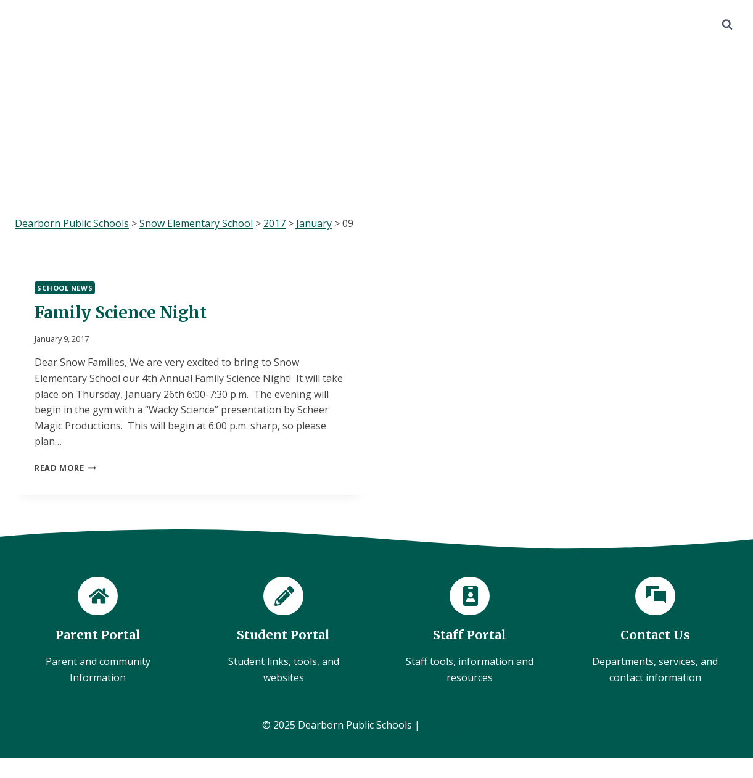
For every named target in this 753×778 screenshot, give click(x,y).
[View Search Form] (727, 25)
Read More (65, 467)
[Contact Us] (655, 631)
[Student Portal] (283, 631)
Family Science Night (121, 312)
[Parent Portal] (98, 631)
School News (65, 287)
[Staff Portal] (470, 631)
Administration (456, 725)
